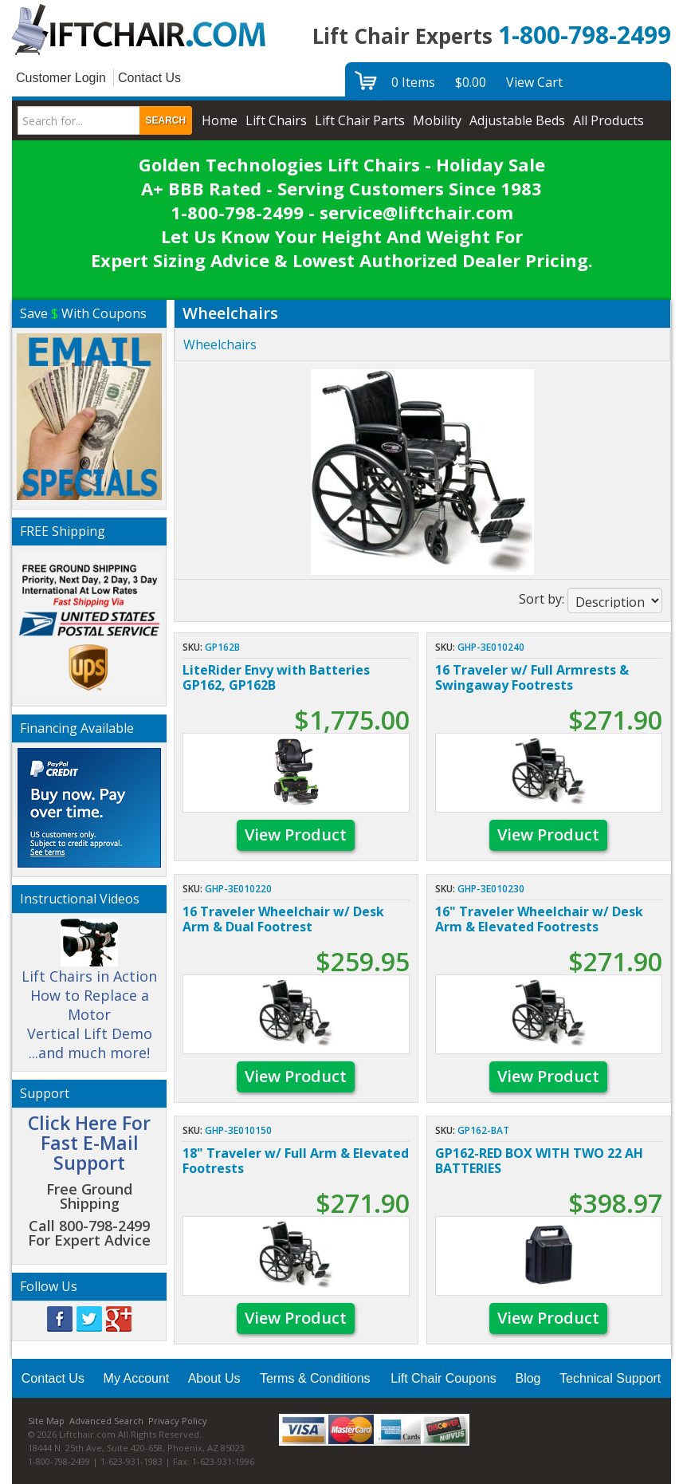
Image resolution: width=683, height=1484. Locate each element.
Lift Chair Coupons (444, 1378)
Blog (527, 1378)
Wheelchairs (220, 344)
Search (166, 120)
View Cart (534, 82)
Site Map (46, 1421)
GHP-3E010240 (490, 647)
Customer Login (61, 78)
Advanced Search (106, 1421)
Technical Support (610, 1378)
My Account (137, 1378)
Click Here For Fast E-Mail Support (89, 1143)
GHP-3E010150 (238, 1130)
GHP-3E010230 (490, 889)
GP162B (222, 647)
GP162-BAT (483, 1130)
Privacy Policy (177, 1421)
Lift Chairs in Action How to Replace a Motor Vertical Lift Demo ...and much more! (89, 996)
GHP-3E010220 (238, 889)
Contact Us (149, 78)
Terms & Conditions (315, 1378)
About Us (214, 1378)
